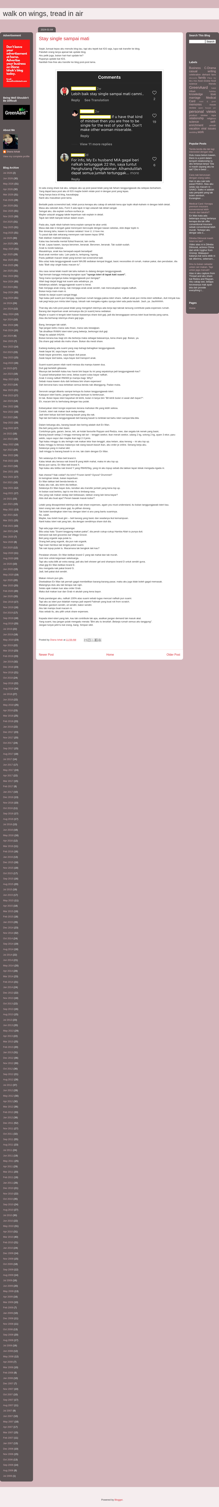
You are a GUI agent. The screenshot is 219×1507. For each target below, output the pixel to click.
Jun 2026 (8, 178)
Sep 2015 (8, 878)
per (214, 108)
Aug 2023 (8, 363)
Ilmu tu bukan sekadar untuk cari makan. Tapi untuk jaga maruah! (201, 267)
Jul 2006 (7, 1476)
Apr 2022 (8, 449)
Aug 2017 (8, 753)
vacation (194, 128)
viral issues (208, 128)
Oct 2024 (8, 287)
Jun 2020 (8, 569)
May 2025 (8, 248)
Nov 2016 (8, 802)
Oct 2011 (8, 1133)
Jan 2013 (8, 1052)
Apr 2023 (8, 384)
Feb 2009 (8, 1307)
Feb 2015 (8, 916)
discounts (193, 78)
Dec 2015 (8, 862)
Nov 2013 (8, 998)
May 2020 (8, 574)
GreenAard (198, 87)
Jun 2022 (8, 439)
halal (213, 88)
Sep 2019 (8, 618)
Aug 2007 (8, 1405)
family (202, 77)
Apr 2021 (8, 514)
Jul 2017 (7, 759)
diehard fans (209, 74)
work (201, 132)
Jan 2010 (8, 1248)
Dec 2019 (8, 601)
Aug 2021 (8, 493)
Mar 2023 (8, 390)
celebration (195, 74)
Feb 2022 (8, 460)
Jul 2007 (7, 1410)
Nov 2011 (8, 1128)
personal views (202, 111)
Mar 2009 (8, 1302)
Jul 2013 (7, 1019)
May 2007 (8, 1421)
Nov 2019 (8, 607)
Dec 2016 (8, 797)
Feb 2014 (8, 982)
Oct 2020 (8, 547)
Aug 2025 (8, 232)
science (194, 121)
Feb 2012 (8, 1112)
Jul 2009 (7, 1280)
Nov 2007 (8, 1389)
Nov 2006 (8, 1454)
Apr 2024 (8, 319)
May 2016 (8, 835)
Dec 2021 (8, 471)
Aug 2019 (8, 623)
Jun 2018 (8, 699)
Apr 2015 (8, 905)
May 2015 (8, 900)
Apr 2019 (8, 645)
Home (110, 654)
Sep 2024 (8, 292)
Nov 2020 (8, 542)
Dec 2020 (8, 536)
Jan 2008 (8, 1378)
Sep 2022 (8, 422)
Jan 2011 (8, 1182)
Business (195, 68)
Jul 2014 (7, 954)
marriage (194, 97)
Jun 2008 (8, 1351)
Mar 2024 (8, 325)
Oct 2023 (8, 352)
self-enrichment (202, 123)
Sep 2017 (8, 748)
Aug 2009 (8, 1275)
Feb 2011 (8, 1177)
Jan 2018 (8, 726)
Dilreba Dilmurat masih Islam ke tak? (201, 240)
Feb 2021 (8, 525)
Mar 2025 (8, 259)
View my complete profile (16, 156)
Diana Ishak (13, 151)
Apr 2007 (8, 1427)
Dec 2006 (8, 1448)
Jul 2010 (7, 1215)
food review (204, 80)
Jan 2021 (8, 531)
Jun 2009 (8, 1285)
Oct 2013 (8, 1003)
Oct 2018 (8, 677)
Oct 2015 (8, 873)
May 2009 (8, 1291)
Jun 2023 (8, 373)
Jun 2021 (8, 504)
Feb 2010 (8, 1242)
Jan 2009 (8, 1313)
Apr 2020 (8, 580)
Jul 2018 (7, 694)
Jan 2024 (8, 335)
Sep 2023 (8, 357)
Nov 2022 (8, 411)
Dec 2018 (8, 667)
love (213, 94)
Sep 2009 (8, 1269)
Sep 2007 (8, 1399)
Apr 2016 (8, 840)
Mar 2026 (8, 194)
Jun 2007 (8, 1416)
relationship (196, 118)
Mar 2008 (8, 1367)
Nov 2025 (8, 216)
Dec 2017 (8, 732)
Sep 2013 (8, 1009)
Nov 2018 (8, 672)
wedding (193, 132)
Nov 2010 (8, 1193)
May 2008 (8, 1356)
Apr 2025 (8, 254)
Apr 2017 (8, 775)
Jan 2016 (8, 857)
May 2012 (8, 1095)
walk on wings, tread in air (43, 13)
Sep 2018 (8, 683)
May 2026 (8, 183)
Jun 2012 (8, 1090)
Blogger (118, 1499)
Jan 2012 (8, 1117)
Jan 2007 (8, 1443)
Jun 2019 (8, 634)
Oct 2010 (8, 1199)
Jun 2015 (8, 895)
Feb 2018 (8, 721)
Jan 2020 (8, 596)
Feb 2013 (8, 1047)
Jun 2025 (8, 243)
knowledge (196, 94)
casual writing (202, 71)
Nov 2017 (8, 737)
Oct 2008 (8, 1329)
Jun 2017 (8, 764)
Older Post (173, 654)
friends (212, 83)
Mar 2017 (8, 781)
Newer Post (46, 654)
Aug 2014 (8, 949)
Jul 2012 (7, 1085)
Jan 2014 (8, 987)
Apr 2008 (8, 1361)
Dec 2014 (8, 927)
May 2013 (8, 1030)
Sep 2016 (8, 813)
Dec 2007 (8, 1383)
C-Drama (210, 68)
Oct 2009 (8, 1264)
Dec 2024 (8, 276)
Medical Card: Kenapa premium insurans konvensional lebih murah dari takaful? (201, 208)
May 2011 (8, 1161)
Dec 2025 (8, 210)
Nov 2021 (8, 476)
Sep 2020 (8, 553)
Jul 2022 (7, 433)
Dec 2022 (8, 406)
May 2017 (8, 770)
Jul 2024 (7, 303)
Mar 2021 (8, 520)
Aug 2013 (8, 1014)
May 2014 (8, 965)
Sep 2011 (8, 1139)
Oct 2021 (8, 482)
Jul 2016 (7, 824)
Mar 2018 (8, 715)
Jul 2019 (7, 629)
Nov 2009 (8, 1258)
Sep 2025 (8, 227)
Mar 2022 (8, 455)
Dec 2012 (8, 1057)
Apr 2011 (8, 1166)
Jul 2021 (7, 498)
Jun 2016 (8, 829)
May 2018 (8, 705)
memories (195, 104)
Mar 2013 (8, 1041)
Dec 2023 (8, 341)
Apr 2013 (8, 1036)
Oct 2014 (8, 938)
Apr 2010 (8, 1231)
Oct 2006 (8, 1459)
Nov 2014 (8, 933)
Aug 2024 (8, 297)
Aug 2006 (8, 1470)
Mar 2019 (8, 650)
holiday (212, 91)
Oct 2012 (8, 1068)
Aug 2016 (8, 819)
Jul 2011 (7, 1150)
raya (213, 115)
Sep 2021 (8, 487)
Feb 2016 (8, 851)
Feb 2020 (8, 591)
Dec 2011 (8, 1123)
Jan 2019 (8, 661)
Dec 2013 (8, 992)
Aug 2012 (8, 1079)
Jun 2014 (8, 960)
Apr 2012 (8, 1101)
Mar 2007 (8, 1432)
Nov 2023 (8, 346)
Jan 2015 (8, 922)
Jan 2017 (8, 791)
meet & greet (207, 102)
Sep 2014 (8, 943)
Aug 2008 (8, 1340)
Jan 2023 (8, 401)
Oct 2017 (8, 742)
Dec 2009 (8, 1253)
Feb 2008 (8, 1372)
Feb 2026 (8, 200)
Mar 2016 (8, 846)
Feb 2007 (8, 1437)
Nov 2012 (8, 1063)
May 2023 (8, 379)
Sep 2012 (8, 1074)
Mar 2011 (8, 1171)
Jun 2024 (8, 308)
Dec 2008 (8, 1318)
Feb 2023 (8, 395)
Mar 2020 (8, 585)
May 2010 (8, 1226)
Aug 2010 (8, 1209)
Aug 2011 (8, 1144)
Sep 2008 (8, 1334)
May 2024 (8, 314)
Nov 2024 (8, 281)
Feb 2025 (8, 265)
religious (211, 118)
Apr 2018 (8, 710)
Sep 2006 (8, 1465)
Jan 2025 (8, 270)
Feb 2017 (8, 786)
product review (198, 115)
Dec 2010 (8, 1188)
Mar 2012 (8, 1106)
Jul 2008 (7, 1345)
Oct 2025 (8, 221)
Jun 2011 (8, 1155)
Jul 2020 (7, 563)
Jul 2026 (7, 173)
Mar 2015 (8, 911)
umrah (212, 125)
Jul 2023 (7, 368)
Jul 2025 (7, 238)
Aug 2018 (8, 688)
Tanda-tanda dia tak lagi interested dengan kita (201, 150)
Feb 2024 (8, 330)
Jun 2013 (8, 1025)
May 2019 (8, 639)
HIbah (192, 91)
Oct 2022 (8, 417)
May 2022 (8, 444)
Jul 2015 (7, 889)
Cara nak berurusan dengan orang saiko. (200, 176)
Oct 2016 (8, 808)
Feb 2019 (8, 656)
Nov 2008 (8, 1323)
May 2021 (8, 509)
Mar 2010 (8, 1237)
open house (204, 108)
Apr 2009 (8, 1296)
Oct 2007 (8, 1394)
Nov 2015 (8, 867)
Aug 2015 (8, 884)
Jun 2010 (8, 1220)
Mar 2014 (8, 976)
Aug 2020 (8, 558)
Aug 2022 (8, 428)
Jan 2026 (8, 205)
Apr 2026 (8, 189)
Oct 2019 (8, 612)
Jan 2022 (8, 466)
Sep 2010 (8, 1204)
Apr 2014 (8, 971)
